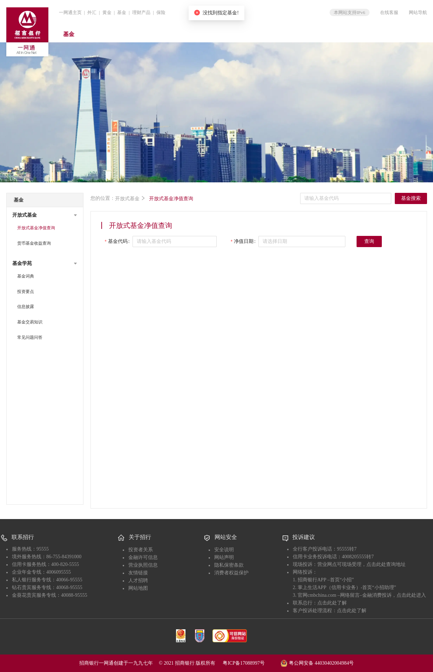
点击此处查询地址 (386, 564)
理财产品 (141, 12)
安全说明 (224, 549)
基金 (121, 12)
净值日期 (243, 241)
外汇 (91, 12)
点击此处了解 (332, 603)
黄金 (106, 12)
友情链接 (138, 572)
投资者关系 (140, 549)
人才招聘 (138, 580)
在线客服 (389, 12)
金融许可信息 (143, 557)
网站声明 (224, 557)
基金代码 (118, 241)
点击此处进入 (411, 595)
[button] (45, 215)
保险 (160, 12)
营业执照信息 (143, 565)
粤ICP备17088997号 (251, 663)
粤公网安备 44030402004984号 (317, 662)
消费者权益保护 (231, 572)
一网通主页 (70, 12)
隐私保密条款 (229, 565)
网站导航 (418, 12)
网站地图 (138, 588)
